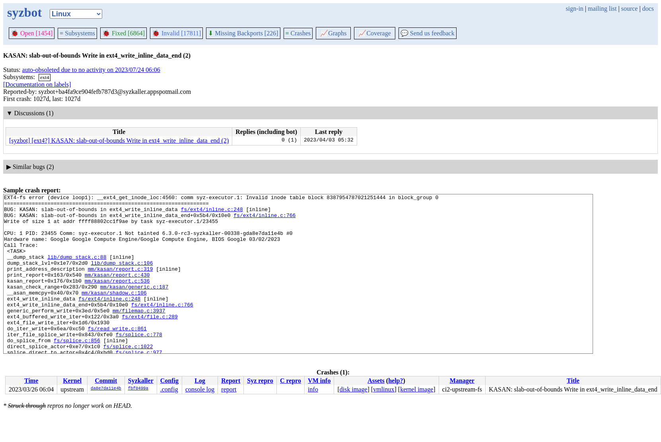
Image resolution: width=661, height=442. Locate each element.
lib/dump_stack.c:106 (122, 277)
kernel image (416, 389)
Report (230, 380)
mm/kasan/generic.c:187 (134, 305)
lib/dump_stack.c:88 (76, 269)
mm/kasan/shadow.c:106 (114, 312)
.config (169, 389)
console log (199, 389)
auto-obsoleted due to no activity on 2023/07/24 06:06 (91, 69)
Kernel (72, 380)
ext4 (44, 77)
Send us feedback (427, 33)
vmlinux (383, 389)
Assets (376, 380)
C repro (290, 380)
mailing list (602, 8)
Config (169, 380)
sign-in (574, 8)
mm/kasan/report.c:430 (117, 291)
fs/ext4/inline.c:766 (264, 219)
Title (573, 380)
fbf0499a (138, 389)
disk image (353, 389)
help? (395, 380)
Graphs (333, 33)
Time (31, 380)
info (313, 389)
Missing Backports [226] (243, 33)
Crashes (298, 33)
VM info (319, 380)
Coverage (374, 33)
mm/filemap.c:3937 (139, 334)
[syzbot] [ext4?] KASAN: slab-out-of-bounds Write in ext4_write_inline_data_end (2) (119, 140)
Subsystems (77, 33)
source (629, 8)
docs (648, 8)
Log (199, 380)
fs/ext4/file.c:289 (149, 341)
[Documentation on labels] (37, 84)
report (228, 389)
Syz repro (260, 380)
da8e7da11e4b (106, 389)
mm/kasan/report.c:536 (117, 298)
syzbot (24, 12)
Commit (106, 380)
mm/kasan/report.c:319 (120, 284)
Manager (462, 380)
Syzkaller (141, 380)
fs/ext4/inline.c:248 (212, 212)
